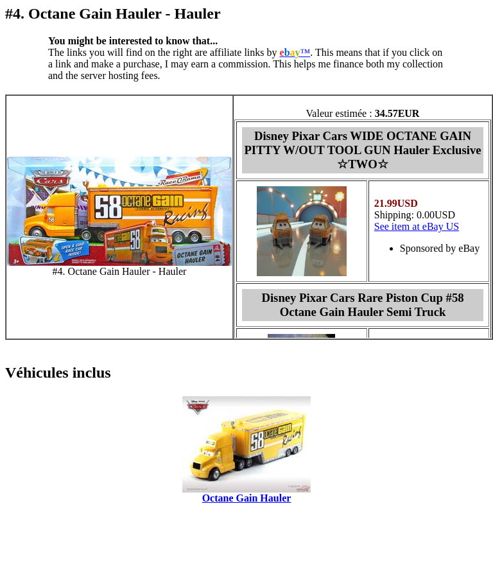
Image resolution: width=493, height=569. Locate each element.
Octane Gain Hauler (246, 498)
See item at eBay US (416, 226)
